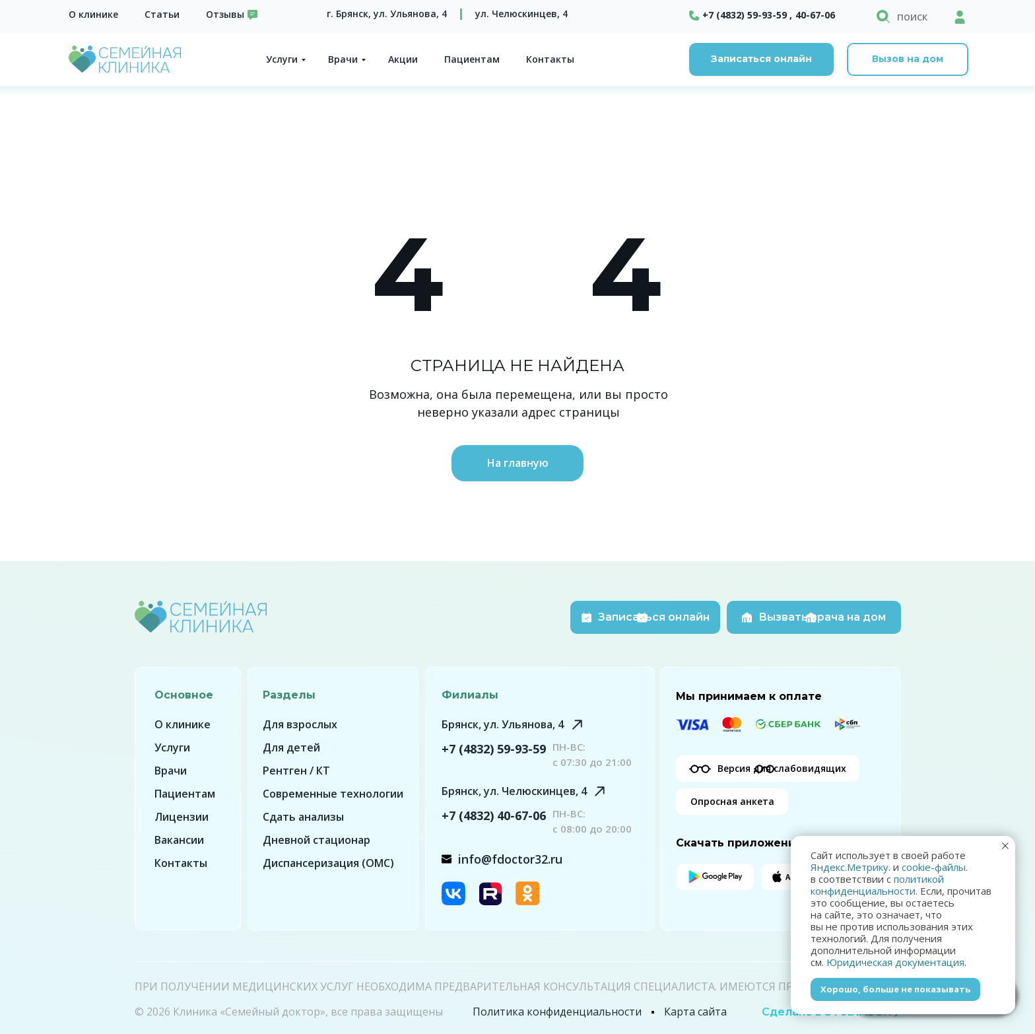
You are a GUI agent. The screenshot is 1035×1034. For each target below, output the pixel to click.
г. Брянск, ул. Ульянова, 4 (387, 13)
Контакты (550, 59)
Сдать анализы (303, 817)
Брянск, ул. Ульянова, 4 (503, 724)
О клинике (93, 14)
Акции (403, 59)
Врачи (343, 59)
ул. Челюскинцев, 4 (521, 13)
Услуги (282, 59)
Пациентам (472, 59)
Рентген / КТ (296, 770)
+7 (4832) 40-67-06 (494, 815)
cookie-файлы (934, 867)
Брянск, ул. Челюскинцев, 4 (514, 791)
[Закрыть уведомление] (1005, 845)
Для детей (291, 747)
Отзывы (225, 14)
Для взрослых (300, 724)
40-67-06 (815, 15)
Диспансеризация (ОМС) (328, 863)
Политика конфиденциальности (557, 1011)
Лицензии (181, 817)
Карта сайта (695, 1011)
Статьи (162, 14)
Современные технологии (333, 793)
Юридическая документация (895, 962)
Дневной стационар (316, 840)
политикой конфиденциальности (877, 884)
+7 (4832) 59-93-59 (494, 749)
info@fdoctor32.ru (510, 859)
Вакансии (179, 840)
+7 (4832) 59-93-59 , (747, 15)
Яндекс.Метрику (849, 867)
